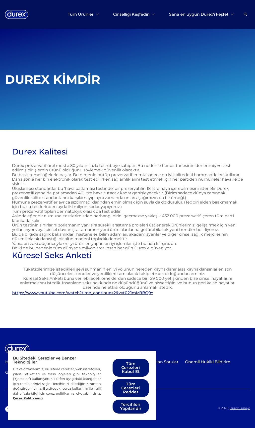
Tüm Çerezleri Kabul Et (130, 367)
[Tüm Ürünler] (81, 14)
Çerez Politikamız (28, 398)
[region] (82, 385)
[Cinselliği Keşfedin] (131, 14)
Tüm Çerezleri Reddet (130, 388)
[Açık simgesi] (245, 14)
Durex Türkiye (240, 408)
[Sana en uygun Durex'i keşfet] (199, 14)
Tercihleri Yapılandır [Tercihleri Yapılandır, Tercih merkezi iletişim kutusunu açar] (131, 406)
